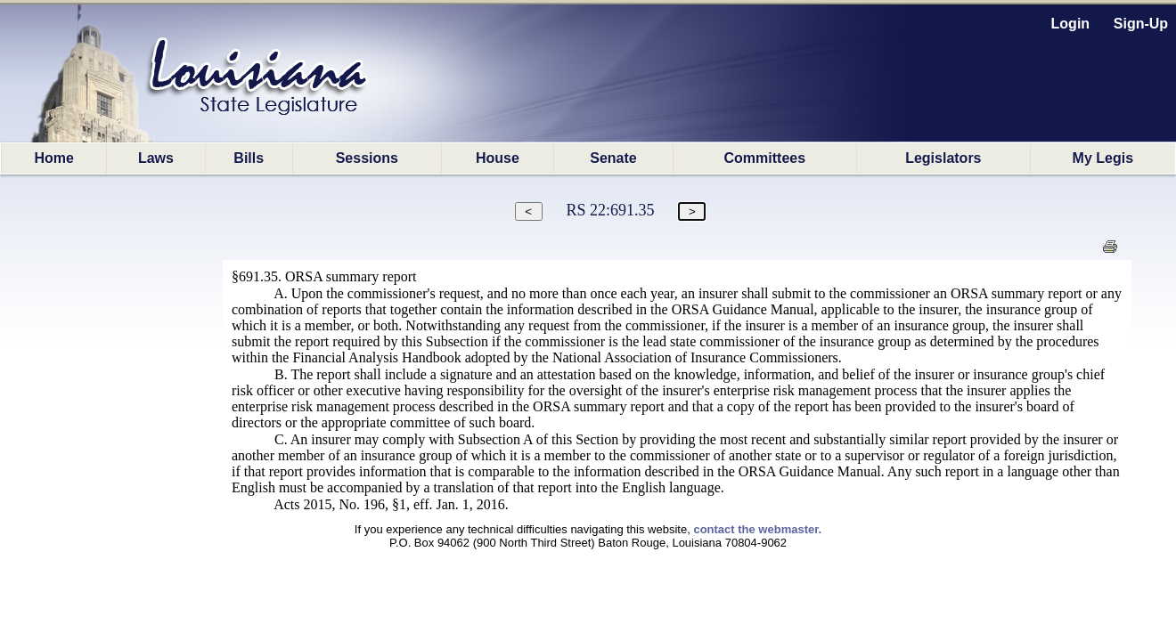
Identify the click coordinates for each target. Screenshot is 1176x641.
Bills (248, 158)
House (497, 158)
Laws (156, 158)
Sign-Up (1141, 23)
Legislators (943, 158)
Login (1070, 23)
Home (53, 158)
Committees (765, 158)
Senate (613, 158)
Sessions (367, 158)
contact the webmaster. (757, 529)
